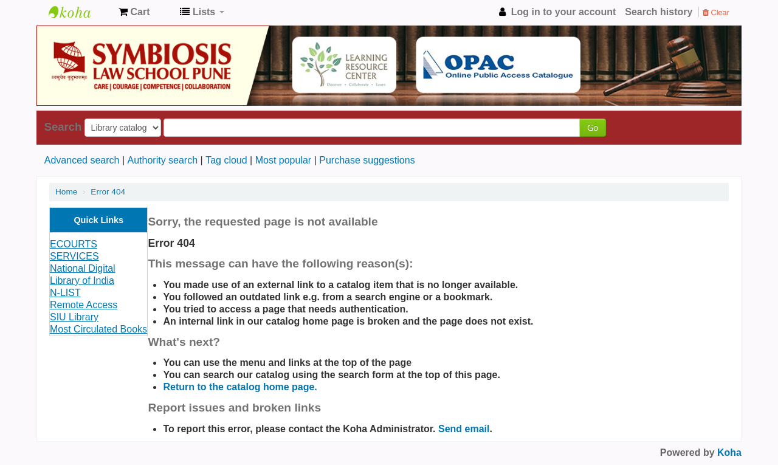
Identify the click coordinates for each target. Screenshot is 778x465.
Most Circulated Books (98, 329)
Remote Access (83, 305)
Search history (658, 12)
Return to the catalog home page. (240, 387)
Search (62, 127)
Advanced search (82, 160)
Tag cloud (226, 160)
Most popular (283, 160)
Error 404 (108, 191)
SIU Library (74, 317)
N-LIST (65, 293)
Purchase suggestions (367, 160)
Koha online (79, 12)
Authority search (162, 160)
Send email (463, 429)
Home (66, 191)
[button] (134, 12)
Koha (729, 452)
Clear (716, 12)
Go (592, 127)
